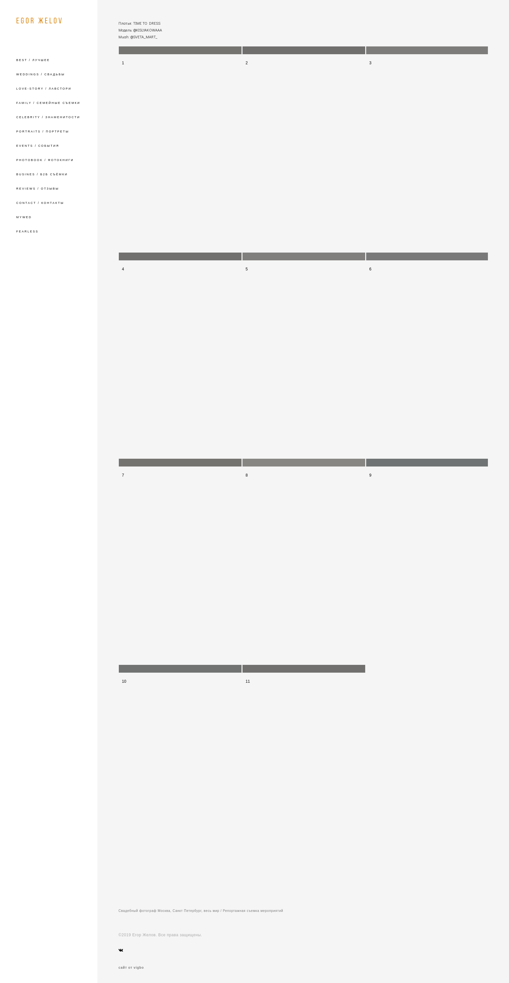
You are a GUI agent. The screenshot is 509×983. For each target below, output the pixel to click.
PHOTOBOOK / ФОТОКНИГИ (45, 160)
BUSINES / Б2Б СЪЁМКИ (42, 174)
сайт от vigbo (131, 967)
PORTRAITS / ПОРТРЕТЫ (42, 131)
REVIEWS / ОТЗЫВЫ (37, 188)
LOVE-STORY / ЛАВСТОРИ (43, 88)
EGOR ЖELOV (39, 20)
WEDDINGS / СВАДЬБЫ (40, 74)
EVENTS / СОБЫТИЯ (37, 145)
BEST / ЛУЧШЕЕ (33, 60)
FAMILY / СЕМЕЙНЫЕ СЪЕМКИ (48, 103)
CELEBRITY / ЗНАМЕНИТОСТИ (48, 117)
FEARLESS (27, 231)
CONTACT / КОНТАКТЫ (40, 203)
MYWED (24, 217)
